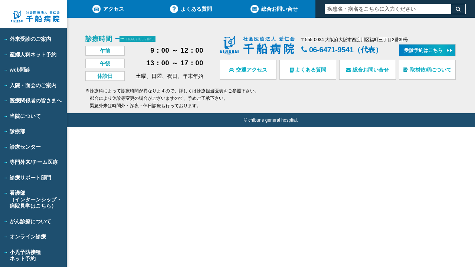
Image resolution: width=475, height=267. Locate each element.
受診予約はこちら (423, 50)
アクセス (108, 9)
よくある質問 (191, 9)
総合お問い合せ (274, 9)
